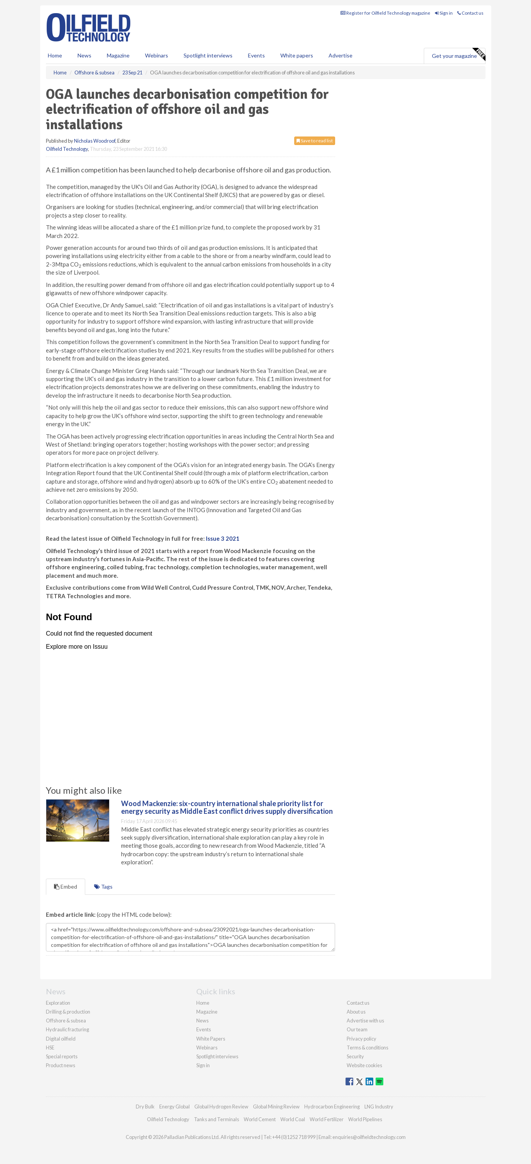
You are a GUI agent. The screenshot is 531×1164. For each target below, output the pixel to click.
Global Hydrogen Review (221, 1106)
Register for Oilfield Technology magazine (385, 12)
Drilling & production (68, 1012)
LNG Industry (378, 1106)
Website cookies (364, 1065)
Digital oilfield (61, 1039)
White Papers (210, 1039)
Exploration (58, 1003)
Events (256, 55)
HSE (50, 1047)
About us (356, 1012)
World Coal (292, 1119)
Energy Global (174, 1106)
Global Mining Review (276, 1106)
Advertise (340, 55)
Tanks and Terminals (216, 1119)
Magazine (118, 55)
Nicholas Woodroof (94, 141)
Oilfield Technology (67, 149)
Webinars (156, 55)
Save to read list (315, 140)
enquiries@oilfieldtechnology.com (369, 1137)
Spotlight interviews (208, 55)
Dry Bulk (145, 1106)
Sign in (444, 12)
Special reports (62, 1056)
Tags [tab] (103, 886)
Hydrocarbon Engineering (332, 1106)
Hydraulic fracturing (67, 1029)
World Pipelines (365, 1119)
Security (355, 1056)
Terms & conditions (367, 1047)
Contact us (470, 12)
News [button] (84, 55)
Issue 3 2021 (222, 538)
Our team (357, 1029)
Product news (60, 1065)
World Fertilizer (327, 1119)
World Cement (260, 1119)
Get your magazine (458, 54)
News (202, 1020)
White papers (296, 55)
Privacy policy (361, 1039)
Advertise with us (365, 1020)
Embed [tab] (65, 886)
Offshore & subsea (66, 1020)
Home (55, 55)
